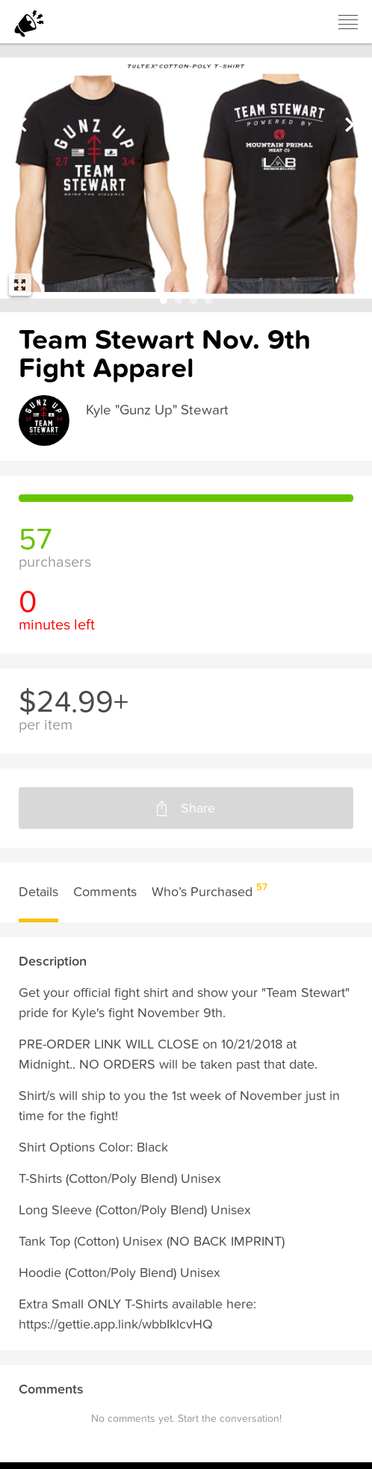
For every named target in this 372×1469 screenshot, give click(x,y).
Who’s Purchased (208, 897)
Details (38, 899)
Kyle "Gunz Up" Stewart (162, 411)
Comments (105, 899)
